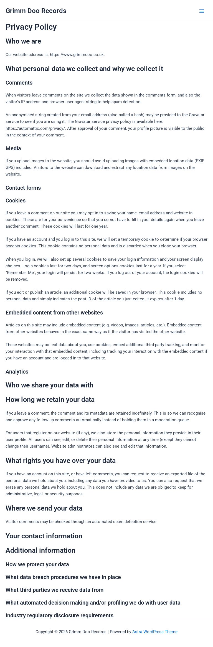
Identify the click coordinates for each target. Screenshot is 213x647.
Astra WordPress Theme (155, 631)
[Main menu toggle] (201, 11)
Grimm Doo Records (36, 11)
